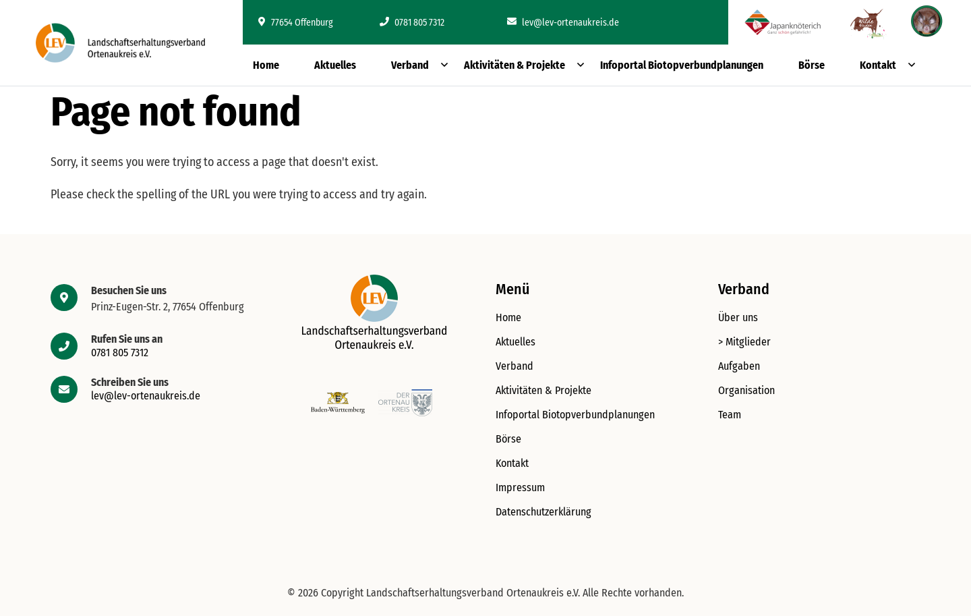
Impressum (520, 487)
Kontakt (878, 65)
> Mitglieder (744, 341)
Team (729, 414)
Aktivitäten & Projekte (514, 65)
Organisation (746, 390)
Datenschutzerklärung (543, 511)
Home (266, 65)
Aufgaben (739, 366)
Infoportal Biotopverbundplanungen (681, 65)
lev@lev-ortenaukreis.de (563, 22)
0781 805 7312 (412, 22)
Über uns (738, 317)
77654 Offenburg (295, 22)
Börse (811, 65)
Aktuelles (335, 65)
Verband (410, 65)
